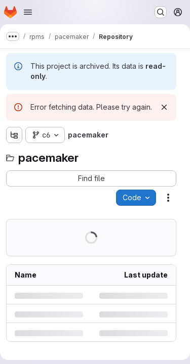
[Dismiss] (164, 107)
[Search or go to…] (161, 12)
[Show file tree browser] (14, 135)
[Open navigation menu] (28, 12)
